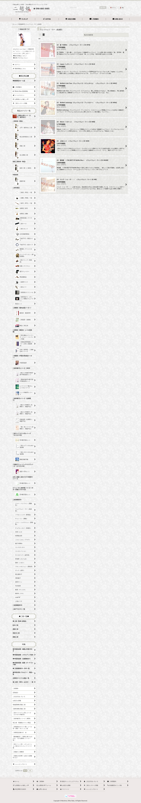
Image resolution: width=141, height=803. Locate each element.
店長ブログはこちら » (21, 58)
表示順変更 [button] (88, 35)
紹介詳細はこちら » (21, 55)
